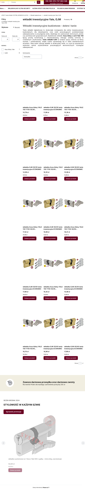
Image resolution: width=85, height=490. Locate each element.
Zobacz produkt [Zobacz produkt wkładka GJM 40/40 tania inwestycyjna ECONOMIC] (71, 358)
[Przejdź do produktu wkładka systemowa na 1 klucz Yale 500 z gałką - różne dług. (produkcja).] (35, 435)
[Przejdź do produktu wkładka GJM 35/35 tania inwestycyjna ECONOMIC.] (73, 263)
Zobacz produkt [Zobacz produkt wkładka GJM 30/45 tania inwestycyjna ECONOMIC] (50, 238)
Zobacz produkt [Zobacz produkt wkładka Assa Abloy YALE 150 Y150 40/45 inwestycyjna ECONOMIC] (29, 358)
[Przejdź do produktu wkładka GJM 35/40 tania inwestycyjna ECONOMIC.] (53, 323)
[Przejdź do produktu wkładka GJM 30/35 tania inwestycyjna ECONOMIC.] (32, 143)
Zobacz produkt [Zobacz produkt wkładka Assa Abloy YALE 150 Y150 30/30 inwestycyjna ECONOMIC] (29, 119)
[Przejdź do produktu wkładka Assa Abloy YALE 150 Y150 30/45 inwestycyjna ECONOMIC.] (32, 203)
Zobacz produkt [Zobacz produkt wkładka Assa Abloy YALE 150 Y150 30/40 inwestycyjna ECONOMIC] (50, 178)
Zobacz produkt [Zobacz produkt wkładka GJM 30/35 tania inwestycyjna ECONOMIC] (29, 178)
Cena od (4, 36)
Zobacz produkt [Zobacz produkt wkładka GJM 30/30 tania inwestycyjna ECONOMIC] (50, 119)
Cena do (14, 36)
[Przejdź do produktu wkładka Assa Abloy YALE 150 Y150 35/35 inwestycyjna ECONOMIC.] (53, 263)
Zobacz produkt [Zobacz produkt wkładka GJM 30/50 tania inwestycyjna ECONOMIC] (29, 298)
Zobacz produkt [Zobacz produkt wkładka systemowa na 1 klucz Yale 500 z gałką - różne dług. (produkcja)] (15, 470)
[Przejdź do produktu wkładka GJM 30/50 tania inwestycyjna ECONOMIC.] (32, 263)
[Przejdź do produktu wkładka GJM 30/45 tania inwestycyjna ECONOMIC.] (53, 203)
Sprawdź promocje (13, 412)
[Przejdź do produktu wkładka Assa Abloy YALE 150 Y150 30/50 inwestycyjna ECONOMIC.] (73, 203)
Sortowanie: (26, 53)
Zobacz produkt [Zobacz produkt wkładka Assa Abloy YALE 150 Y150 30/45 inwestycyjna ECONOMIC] (29, 238)
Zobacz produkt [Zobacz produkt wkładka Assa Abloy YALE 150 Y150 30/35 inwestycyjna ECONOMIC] (71, 119)
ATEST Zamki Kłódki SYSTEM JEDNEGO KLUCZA (15, 15)
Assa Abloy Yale (9, 49)
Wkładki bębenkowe (35, 15)
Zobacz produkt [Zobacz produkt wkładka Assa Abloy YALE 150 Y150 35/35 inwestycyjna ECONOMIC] (50, 298)
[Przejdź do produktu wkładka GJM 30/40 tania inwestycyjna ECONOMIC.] (73, 143)
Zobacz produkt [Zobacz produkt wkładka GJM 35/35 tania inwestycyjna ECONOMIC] (71, 298)
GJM (6, 53)
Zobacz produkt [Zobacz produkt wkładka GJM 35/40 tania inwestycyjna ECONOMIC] (50, 358)
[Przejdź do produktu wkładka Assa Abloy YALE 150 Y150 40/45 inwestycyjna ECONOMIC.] (32, 323)
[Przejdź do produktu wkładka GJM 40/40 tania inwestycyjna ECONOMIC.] (73, 323)
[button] (38, 2)
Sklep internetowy (40, 487)
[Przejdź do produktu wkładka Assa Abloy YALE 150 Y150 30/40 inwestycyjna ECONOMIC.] (53, 143)
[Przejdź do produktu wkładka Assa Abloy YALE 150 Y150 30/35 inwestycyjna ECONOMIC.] (73, 84)
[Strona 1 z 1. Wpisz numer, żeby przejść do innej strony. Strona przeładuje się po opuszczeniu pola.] (80, 58)
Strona (76, 57)
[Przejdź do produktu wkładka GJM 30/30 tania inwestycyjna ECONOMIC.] (53, 84)
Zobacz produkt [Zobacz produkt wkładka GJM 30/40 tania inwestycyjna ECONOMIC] (71, 178)
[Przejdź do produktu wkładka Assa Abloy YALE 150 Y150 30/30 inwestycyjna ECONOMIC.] (32, 84)
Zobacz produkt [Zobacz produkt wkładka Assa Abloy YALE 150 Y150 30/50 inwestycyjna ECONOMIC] (71, 238)
